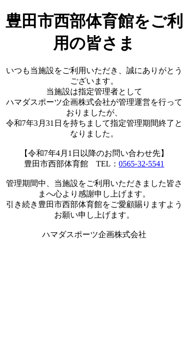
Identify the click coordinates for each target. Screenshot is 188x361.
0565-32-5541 (141, 163)
